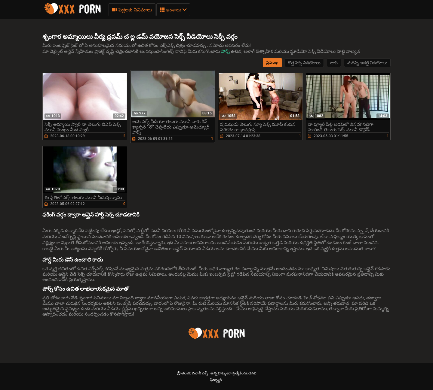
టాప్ (334, 62)
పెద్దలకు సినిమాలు (132, 10)
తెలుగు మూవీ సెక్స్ (195, 373)
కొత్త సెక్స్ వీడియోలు (304, 62)
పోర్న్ (226, 51)
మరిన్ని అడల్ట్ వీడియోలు (367, 62)
